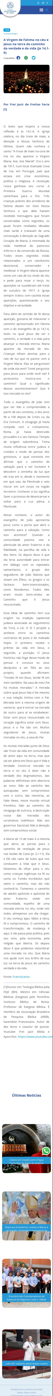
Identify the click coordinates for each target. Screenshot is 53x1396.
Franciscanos (21, 977)
